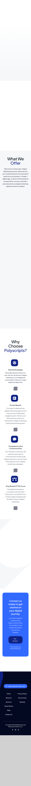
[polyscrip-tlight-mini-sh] (15, 677)
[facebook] (12, 729)
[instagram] (15, 729)
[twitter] (18, 729)
